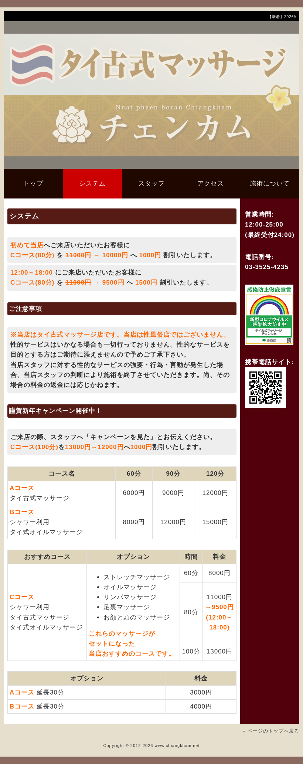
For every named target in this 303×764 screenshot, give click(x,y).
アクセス (210, 183)
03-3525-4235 (267, 267)
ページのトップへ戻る (273, 731)
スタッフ (151, 183)
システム (92, 183)
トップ (33, 183)
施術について (270, 183)
